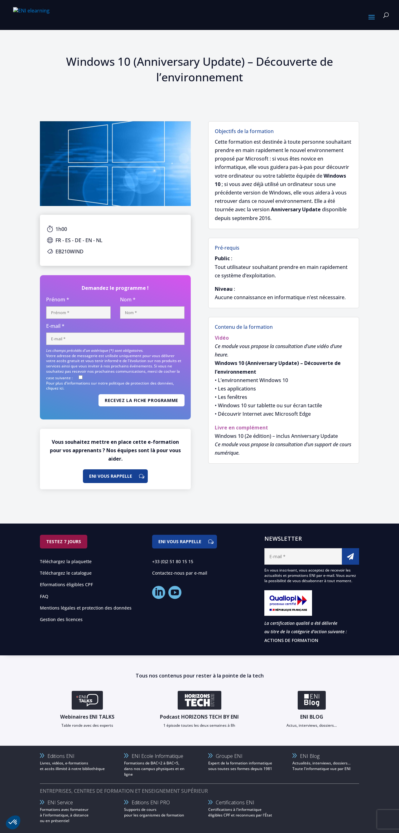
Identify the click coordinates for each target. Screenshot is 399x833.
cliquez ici (54, 388)
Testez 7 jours (63, 541)
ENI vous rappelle (110, 476)
